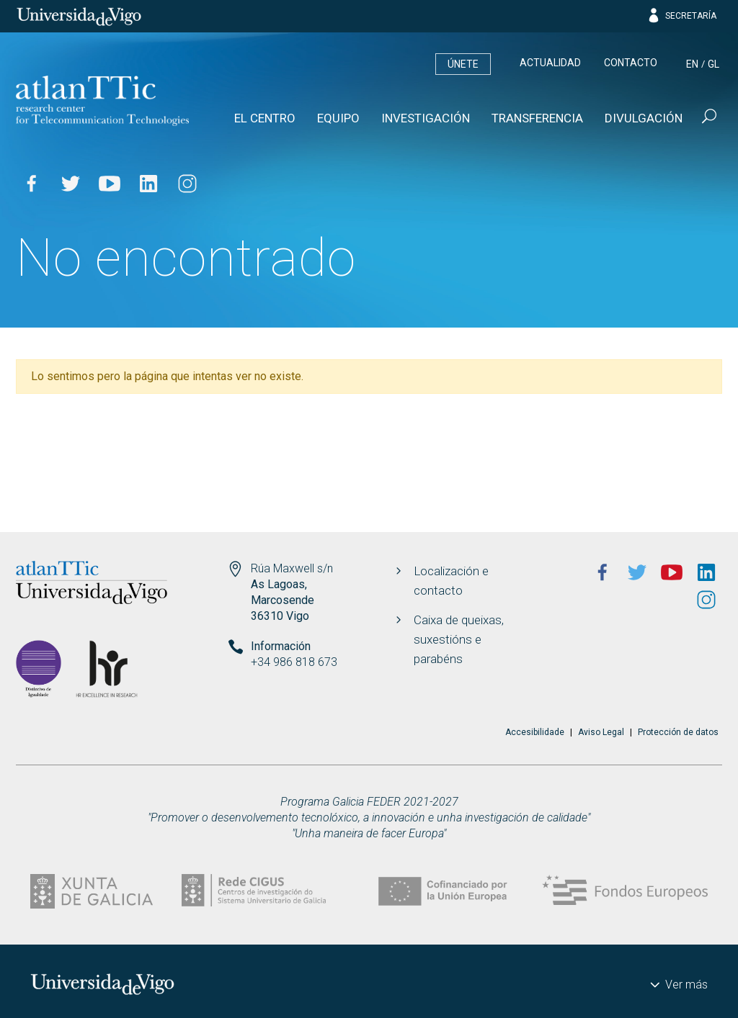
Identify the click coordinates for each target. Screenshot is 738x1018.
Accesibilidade (534, 732)
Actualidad (550, 62)
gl (713, 64)
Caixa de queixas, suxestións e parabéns (459, 639)
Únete (463, 64)
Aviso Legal (601, 732)
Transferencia (537, 118)
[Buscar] (707, 118)
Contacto (630, 62)
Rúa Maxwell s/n (292, 568)
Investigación (425, 118)
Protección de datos (678, 732)
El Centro (264, 118)
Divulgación (644, 118)
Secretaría (681, 16)
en (692, 64)
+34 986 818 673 (294, 662)
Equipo (338, 118)
